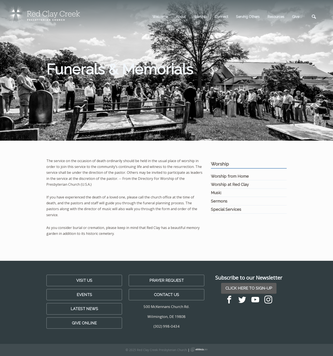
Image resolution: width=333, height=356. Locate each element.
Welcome (160, 17)
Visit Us (84, 280)
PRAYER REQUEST (166, 280)
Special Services (226, 209)
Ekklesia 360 (199, 349)
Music (216, 192)
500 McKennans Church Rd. (166, 306)
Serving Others (248, 17)
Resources (275, 17)
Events (84, 294)
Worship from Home (230, 176)
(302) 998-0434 (166, 326)
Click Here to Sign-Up (248, 288)
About (181, 17)
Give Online (84, 323)
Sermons (219, 201)
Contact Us (166, 294)
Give (295, 17)
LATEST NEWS (84, 308)
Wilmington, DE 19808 (166, 316)
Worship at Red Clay (230, 184)
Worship (200, 17)
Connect (221, 17)
